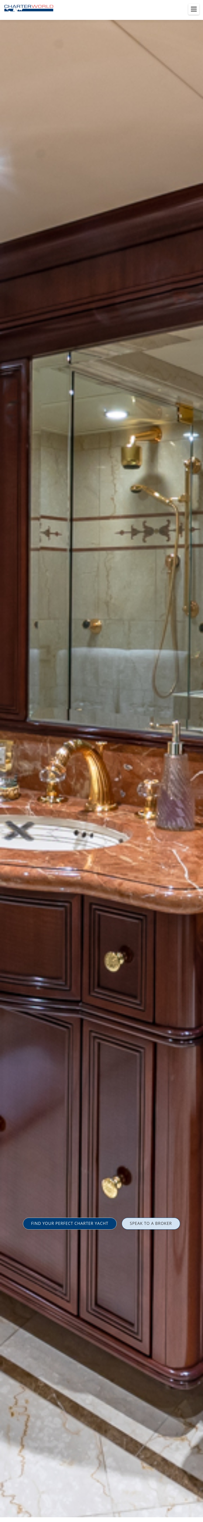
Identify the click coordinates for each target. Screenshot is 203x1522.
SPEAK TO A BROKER (151, 1223)
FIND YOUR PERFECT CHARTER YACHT (69, 1223)
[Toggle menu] (193, 9)
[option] (101, 761)
